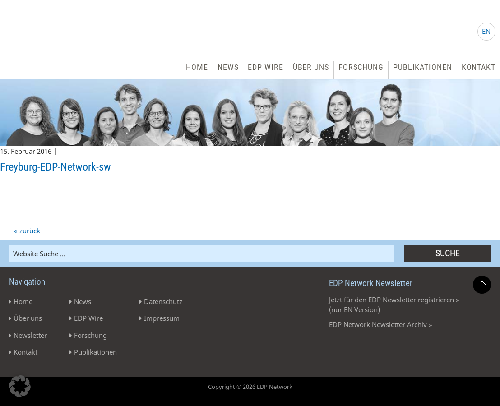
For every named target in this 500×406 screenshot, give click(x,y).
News (228, 67)
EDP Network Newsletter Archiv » (380, 324)
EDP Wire (265, 67)
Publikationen (422, 67)
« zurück (27, 230)
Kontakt (478, 67)
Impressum (162, 318)
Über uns (311, 67)
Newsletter (30, 335)
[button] (20, 386)
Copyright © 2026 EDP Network (250, 387)
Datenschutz (163, 301)
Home (197, 67)
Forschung (361, 67)
